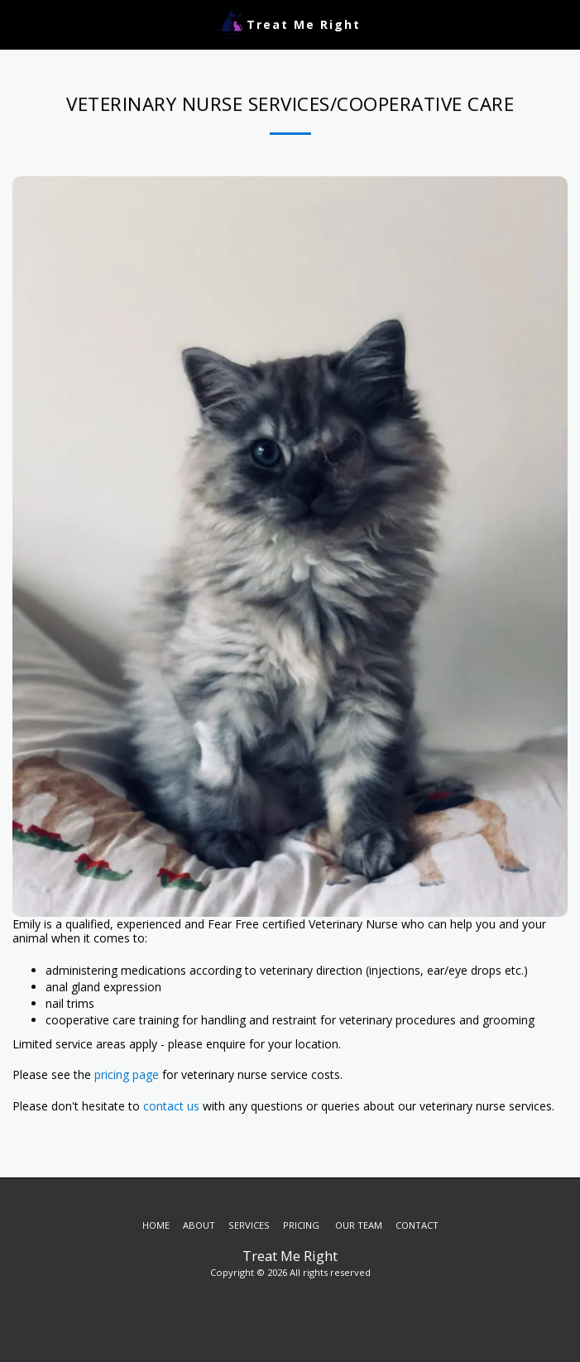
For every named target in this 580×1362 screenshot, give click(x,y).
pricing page (125, 1074)
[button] (18, 24)
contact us (173, 1106)
